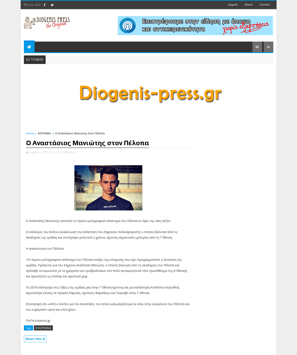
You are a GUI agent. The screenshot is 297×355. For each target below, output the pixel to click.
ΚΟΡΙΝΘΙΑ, (68, 152)
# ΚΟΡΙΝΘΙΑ (43, 328)
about (248, 4)
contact (264, 4)
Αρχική (233, 4)
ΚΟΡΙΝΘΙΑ (44, 133)
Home (30, 133)
